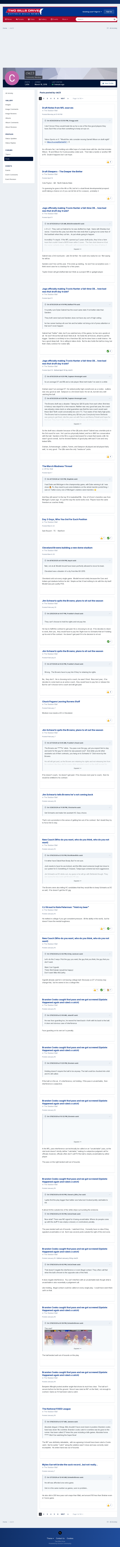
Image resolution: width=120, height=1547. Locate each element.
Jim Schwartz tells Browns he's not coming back (67, 794)
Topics (7, 154)
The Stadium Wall (50, 111)
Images (8, 105)
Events (55, 19)
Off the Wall (48, 469)
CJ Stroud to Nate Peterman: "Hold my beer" (65, 907)
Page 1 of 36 (78, 98)
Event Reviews (10, 179)
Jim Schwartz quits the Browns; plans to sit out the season (72, 600)
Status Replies (10, 143)
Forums (21, 19)
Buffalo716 (72, 304)
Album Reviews (11, 127)
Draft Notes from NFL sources (57, 108)
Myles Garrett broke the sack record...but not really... (70, 1464)
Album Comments (11, 122)
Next (63, 98)
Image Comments (11, 109)
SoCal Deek (71, 1214)
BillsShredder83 (73, 224)
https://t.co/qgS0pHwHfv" (57, 142)
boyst (70, 560)
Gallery (44, 19)
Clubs (32, 19)
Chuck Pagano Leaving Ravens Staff (61, 701)
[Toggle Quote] (46, 121)
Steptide (70, 479)
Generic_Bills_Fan (74, 1194)
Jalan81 (71, 1015)
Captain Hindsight (75, 376)
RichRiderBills (73, 855)
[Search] (86, 19)
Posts (7, 159)
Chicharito (72, 807)
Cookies (70, 1538)
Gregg (71, 121)
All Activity (9, 93)
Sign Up (109, 12)
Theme (50, 1538)
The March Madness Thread (57, 466)
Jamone (70, 1422)
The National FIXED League (56, 1409)
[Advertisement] (60, 49)
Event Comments (11, 175)
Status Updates (11, 138)
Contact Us (60, 1538)
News (9, 19)
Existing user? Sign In (92, 12)
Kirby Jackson (73, 954)
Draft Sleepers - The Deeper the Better (62, 171)
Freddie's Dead (73, 613)
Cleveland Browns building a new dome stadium (67, 547)
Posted (52, 114)
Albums (8, 118)
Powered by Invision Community (60, 1543)
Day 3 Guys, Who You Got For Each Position (64, 519)
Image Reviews (11, 114)
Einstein (71, 1063)
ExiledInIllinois (73, 1323)
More (65, 19)
